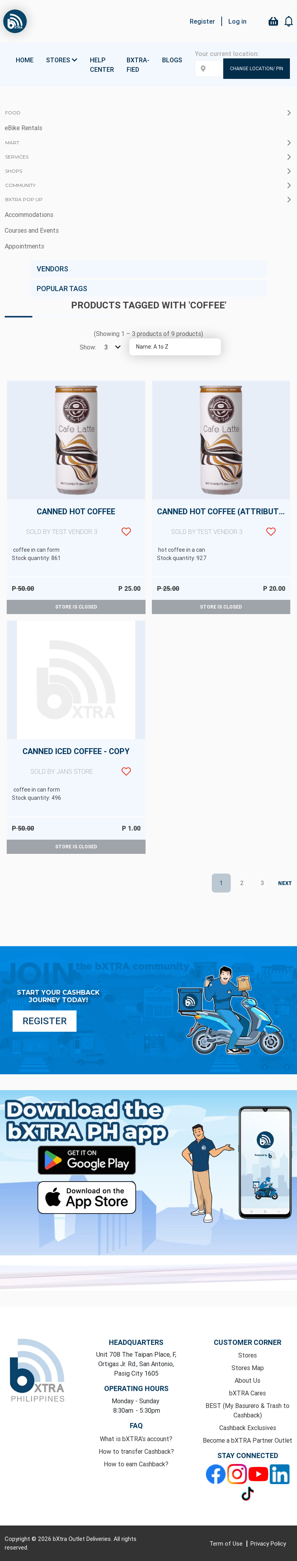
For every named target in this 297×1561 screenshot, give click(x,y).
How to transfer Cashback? (136, 1451)
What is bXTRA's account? (136, 1439)
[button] (289, 21)
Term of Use (226, 1543)
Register (202, 21)
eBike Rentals (23, 128)
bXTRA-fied (138, 64)
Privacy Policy (268, 1543)
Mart (12, 143)
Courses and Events (32, 230)
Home (25, 60)
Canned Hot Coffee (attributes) (223, 526)
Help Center (102, 64)
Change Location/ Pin (256, 68)
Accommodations (29, 214)
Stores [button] (61, 60)
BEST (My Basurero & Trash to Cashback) (247, 1410)
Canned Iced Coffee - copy (76, 766)
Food (13, 113)
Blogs (172, 60)
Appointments (24, 246)
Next (283, 883)
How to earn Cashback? (136, 1464)
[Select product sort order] (175, 346)
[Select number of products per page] (111, 347)
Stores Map (248, 1368)
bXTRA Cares (247, 1393)
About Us (247, 1380)
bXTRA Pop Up (24, 199)
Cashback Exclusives (247, 1428)
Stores (247, 1355)
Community (20, 185)
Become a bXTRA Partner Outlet (247, 1440)
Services (16, 157)
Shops (13, 171)
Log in (237, 21)
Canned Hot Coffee (76, 526)
